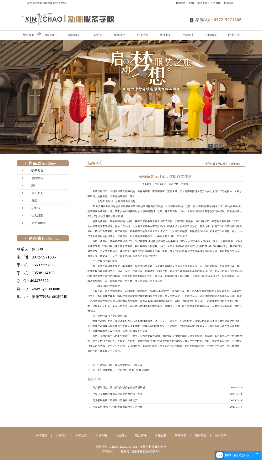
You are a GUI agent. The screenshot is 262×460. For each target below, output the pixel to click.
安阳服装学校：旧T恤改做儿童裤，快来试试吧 (123, 370)
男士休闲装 (38, 223)
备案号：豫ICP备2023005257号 (140, 451)
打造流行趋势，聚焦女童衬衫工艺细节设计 (121, 365)
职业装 (35, 208)
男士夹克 (37, 193)
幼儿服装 (37, 215)
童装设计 (97, 191)
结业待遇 (142, 35)
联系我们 (229, 2)
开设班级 (97, 35)
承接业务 (165, 35)
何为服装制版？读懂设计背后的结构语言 (168, 400)
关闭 (39, 33)
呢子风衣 (37, 170)
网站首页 (223, 163)
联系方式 (234, 35)
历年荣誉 (188, 35)
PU (33, 185)
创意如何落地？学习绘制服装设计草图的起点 (168, 407)
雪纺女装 (37, 178)
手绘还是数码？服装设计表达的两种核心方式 (168, 394)
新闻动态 (74, 35)
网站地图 (181, 2)
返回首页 (202, 2)
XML (192, 2)
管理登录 (108, 451)
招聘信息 (211, 35)
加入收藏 (216, 2)
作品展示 (119, 35)
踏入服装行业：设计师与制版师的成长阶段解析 (168, 387)
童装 (34, 200)
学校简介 (51, 35)
